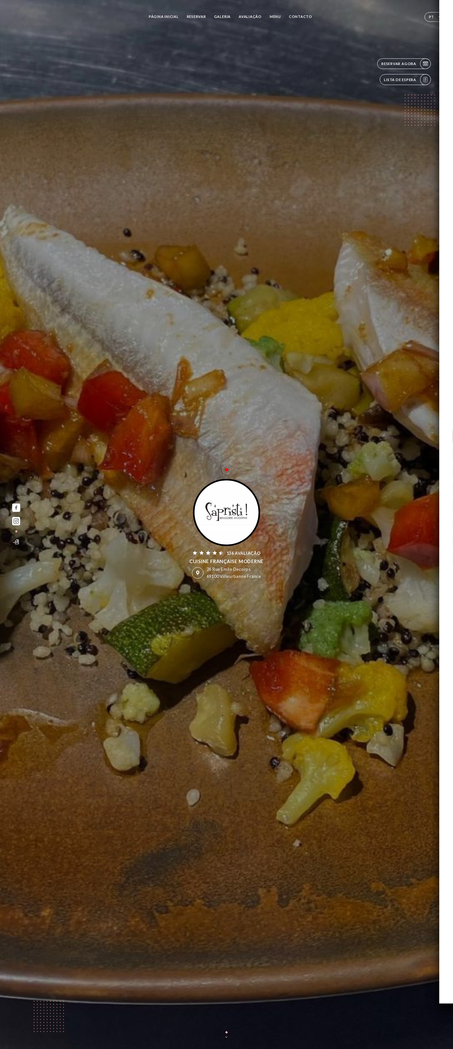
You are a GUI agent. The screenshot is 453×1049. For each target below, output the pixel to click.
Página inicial (164, 16)
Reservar (196, 16)
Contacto (300, 16)
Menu (275, 16)
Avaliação (250, 16)
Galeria (222, 16)
